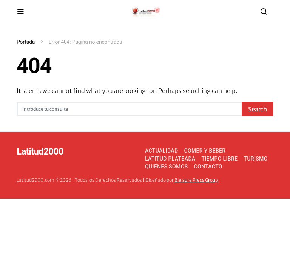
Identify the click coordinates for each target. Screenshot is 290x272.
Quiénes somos (166, 167)
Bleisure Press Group (196, 180)
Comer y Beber (204, 151)
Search (257, 109)
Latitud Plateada (170, 159)
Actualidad (161, 151)
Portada (26, 42)
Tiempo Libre (219, 159)
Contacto (208, 167)
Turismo (255, 159)
